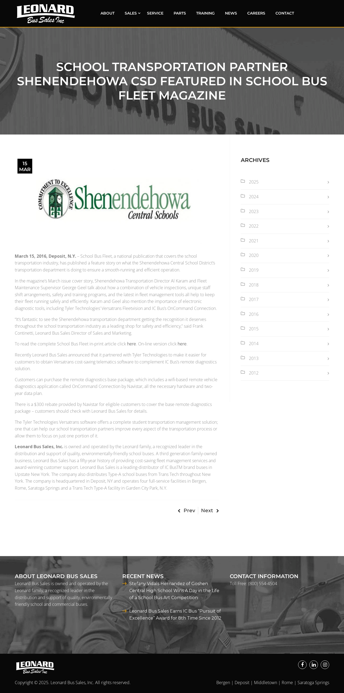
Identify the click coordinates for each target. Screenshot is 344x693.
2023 (254, 211)
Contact (284, 13)
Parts (180, 13)
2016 (254, 314)
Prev (186, 511)
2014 (254, 343)
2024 (254, 197)
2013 (254, 358)
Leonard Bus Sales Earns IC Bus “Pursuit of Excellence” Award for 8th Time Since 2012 (175, 615)
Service (155, 13)
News (231, 13)
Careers (256, 13)
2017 (254, 299)
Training (205, 13)
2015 (254, 329)
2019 (254, 270)
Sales (131, 13)
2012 (254, 373)
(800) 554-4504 (262, 583)
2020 (254, 255)
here (131, 344)
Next (210, 511)
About (107, 13)
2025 (254, 182)
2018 (254, 285)
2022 (254, 226)
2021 (254, 241)
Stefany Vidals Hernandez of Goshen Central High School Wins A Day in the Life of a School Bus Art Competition (174, 590)
